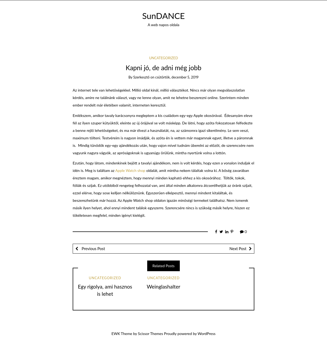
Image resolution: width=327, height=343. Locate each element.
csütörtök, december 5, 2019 (176, 77)
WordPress (207, 333)
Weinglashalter (163, 286)
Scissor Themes (150, 333)
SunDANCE (163, 16)
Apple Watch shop (130, 170)
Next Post (237, 248)
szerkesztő (141, 77)
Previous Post (93, 248)
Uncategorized (163, 58)
